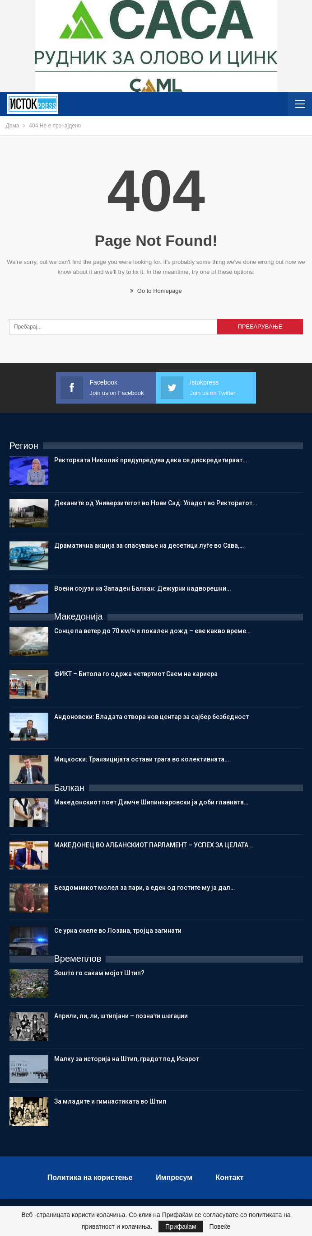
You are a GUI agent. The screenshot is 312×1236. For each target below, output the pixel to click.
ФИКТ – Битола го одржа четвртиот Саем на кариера (136, 673)
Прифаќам (180, 1226)
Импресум (174, 1177)
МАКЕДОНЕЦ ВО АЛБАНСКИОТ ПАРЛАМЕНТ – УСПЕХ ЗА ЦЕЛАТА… (153, 845)
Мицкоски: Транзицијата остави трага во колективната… (141, 759)
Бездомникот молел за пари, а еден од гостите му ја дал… (144, 887)
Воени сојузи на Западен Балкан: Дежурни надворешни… (142, 588)
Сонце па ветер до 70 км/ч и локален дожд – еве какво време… (152, 630)
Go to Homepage (156, 290)
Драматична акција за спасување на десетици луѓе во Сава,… (149, 545)
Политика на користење (90, 1177)
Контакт (230, 1177)
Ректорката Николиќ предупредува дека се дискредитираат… (150, 460)
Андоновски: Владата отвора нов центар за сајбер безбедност (151, 716)
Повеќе (219, 1226)
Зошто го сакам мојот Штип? (99, 973)
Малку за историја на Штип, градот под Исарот (126, 1058)
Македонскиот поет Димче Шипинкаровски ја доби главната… (151, 802)
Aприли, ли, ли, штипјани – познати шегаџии (121, 1016)
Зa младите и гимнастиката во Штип (110, 1101)
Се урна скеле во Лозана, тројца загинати (118, 930)
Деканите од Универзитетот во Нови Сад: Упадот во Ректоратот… (155, 503)
